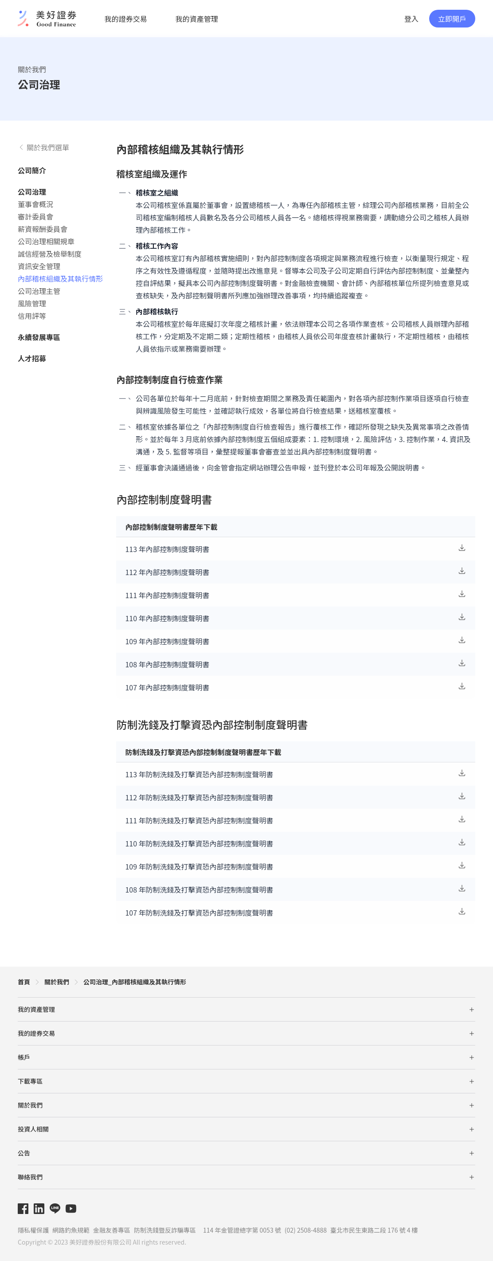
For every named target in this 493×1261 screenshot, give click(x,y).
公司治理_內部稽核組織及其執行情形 (134, 981)
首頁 (24, 981)
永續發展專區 (39, 337)
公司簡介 (32, 170)
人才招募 (32, 358)
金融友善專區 (111, 1230)
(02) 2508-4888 (306, 1230)
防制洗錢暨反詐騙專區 (165, 1230)
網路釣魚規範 (71, 1230)
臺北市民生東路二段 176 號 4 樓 (374, 1230)
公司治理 (32, 191)
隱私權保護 (33, 1230)
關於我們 (32, 69)
